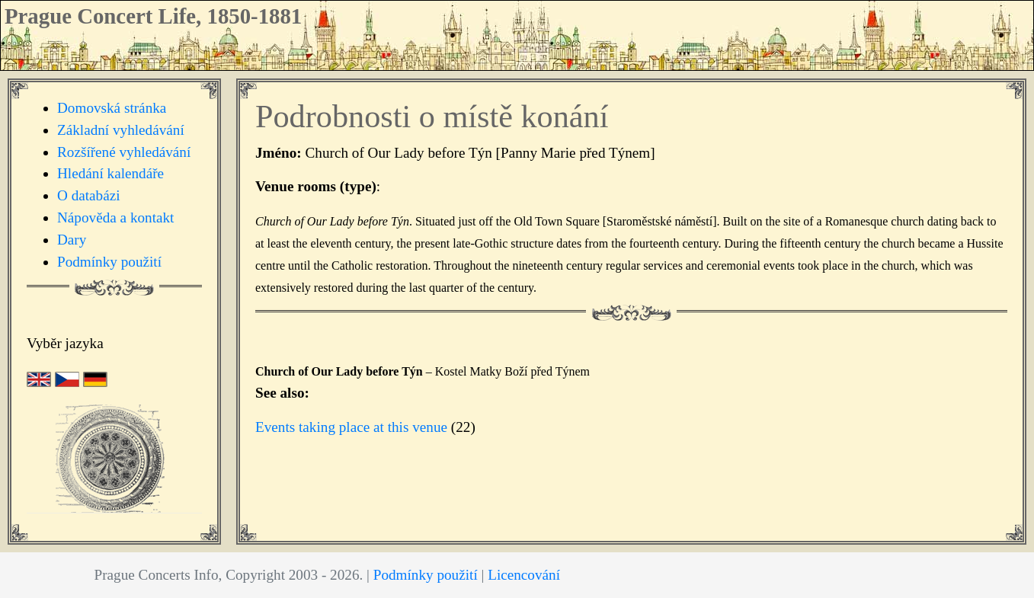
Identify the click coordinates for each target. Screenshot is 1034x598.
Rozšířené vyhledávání (123, 152)
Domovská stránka (111, 108)
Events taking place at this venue (351, 427)
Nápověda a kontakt (115, 217)
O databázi (88, 195)
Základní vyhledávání (120, 130)
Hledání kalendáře (110, 173)
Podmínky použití (109, 262)
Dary (71, 240)
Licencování (524, 575)
